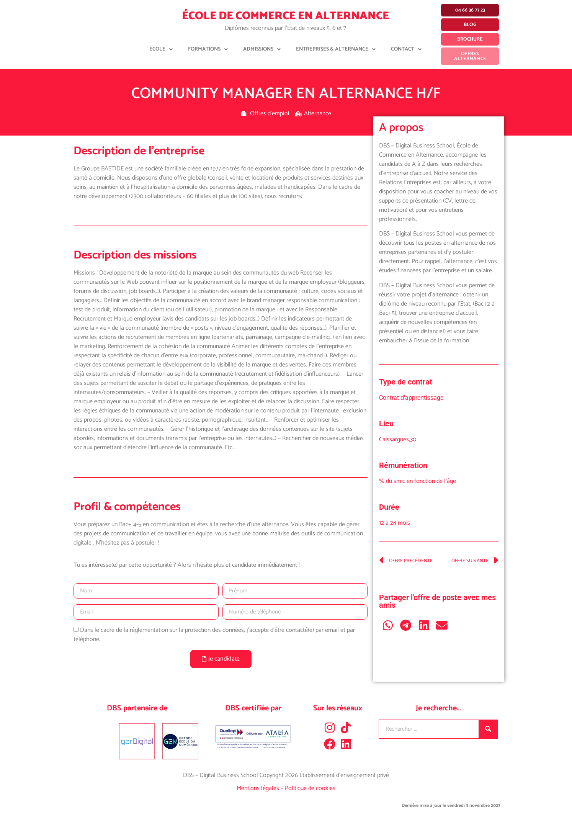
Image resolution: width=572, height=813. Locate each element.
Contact (406, 49)
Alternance (317, 113)
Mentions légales (259, 788)
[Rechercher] (488, 729)
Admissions (262, 49)
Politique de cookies (310, 788)
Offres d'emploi (269, 113)
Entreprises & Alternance (336, 49)
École (161, 49)
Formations (208, 49)
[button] (388, 625)
